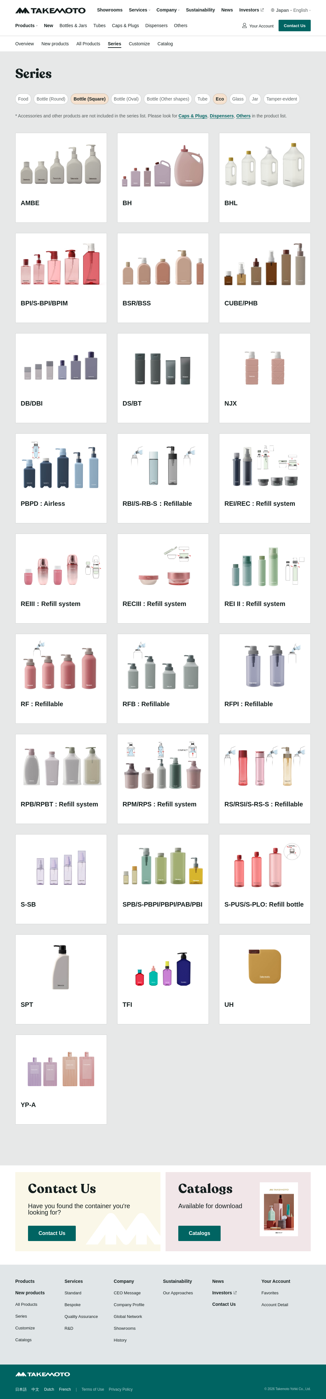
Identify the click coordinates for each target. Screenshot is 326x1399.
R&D (69, 1328)
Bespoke (73, 1304)
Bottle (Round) (51, 98)
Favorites (269, 1293)
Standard (73, 1293)
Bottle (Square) (89, 98)
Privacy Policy (121, 1389)
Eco (220, 98)
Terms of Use (93, 1389)
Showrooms (110, 10)
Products (25, 25)
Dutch (49, 1389)
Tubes (99, 25)
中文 (35, 1389)
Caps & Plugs (125, 25)
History (120, 1340)
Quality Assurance (81, 1316)
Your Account (261, 26)
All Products (88, 43)
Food (23, 98)
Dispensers (156, 25)
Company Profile (129, 1304)
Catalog (165, 43)
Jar (255, 98)
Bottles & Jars (73, 25)
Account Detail (274, 1304)
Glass (238, 98)
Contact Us (295, 25)
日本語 (21, 1389)
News (227, 10)
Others (181, 25)
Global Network (128, 1316)
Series (114, 43)
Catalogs (199, 1233)
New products (55, 43)
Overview (24, 43)
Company (124, 1281)
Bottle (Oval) (126, 98)
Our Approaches (178, 1293)
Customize (139, 43)
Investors (249, 10)
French (65, 1389)
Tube (202, 98)
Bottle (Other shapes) (168, 98)
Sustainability (200, 10)
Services (74, 1281)
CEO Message (127, 1293)
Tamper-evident (281, 98)
